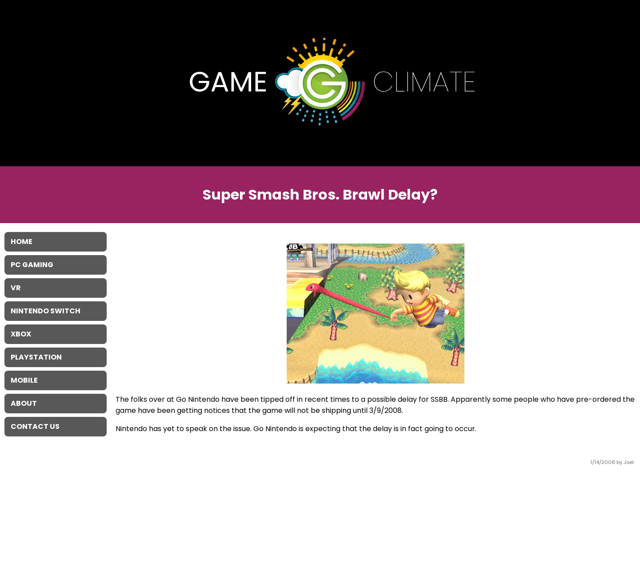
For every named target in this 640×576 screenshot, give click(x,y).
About (24, 403)
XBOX (21, 334)
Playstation (36, 357)
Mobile (24, 380)
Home (21, 241)
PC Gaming (32, 265)
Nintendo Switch (45, 311)
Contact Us (35, 426)
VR (16, 288)
